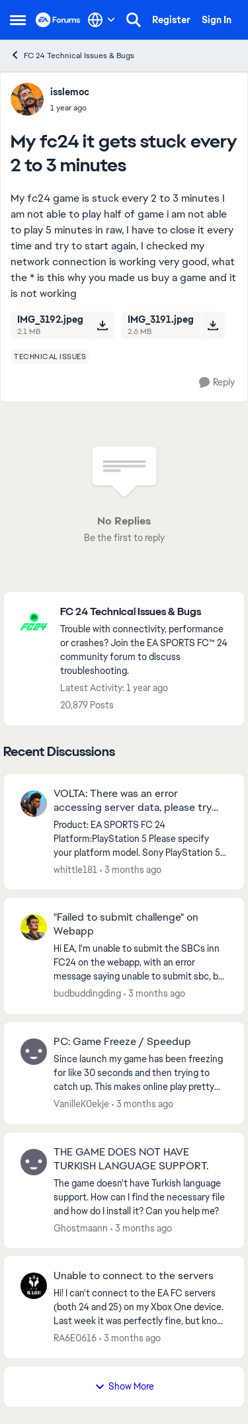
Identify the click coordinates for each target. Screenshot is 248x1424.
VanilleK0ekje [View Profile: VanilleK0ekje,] (81, 1104)
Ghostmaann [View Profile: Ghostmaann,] (81, 1228)
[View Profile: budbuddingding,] (34, 927)
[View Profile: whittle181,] (34, 803)
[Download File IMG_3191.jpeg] (212, 325)
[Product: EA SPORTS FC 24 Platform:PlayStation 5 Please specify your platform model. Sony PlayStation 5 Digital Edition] (140, 838)
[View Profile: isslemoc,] (27, 99)
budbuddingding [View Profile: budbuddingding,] (87, 993)
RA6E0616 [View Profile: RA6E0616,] (75, 1338)
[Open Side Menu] (17, 20)
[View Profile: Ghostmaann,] (34, 1162)
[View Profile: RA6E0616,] (34, 1286)
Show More (124, 1386)
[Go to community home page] (58, 20)
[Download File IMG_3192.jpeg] (102, 325)
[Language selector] (101, 20)
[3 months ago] (130, 869)
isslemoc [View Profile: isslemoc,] (69, 92)
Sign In (216, 20)
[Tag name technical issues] (50, 356)
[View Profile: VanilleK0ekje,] (34, 1051)
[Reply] (216, 383)
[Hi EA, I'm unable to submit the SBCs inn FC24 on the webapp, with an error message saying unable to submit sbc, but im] (140, 963)
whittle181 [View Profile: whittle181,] (75, 869)
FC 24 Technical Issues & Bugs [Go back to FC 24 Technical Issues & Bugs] (72, 55)
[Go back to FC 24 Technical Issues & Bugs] (145, 612)
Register (171, 20)
